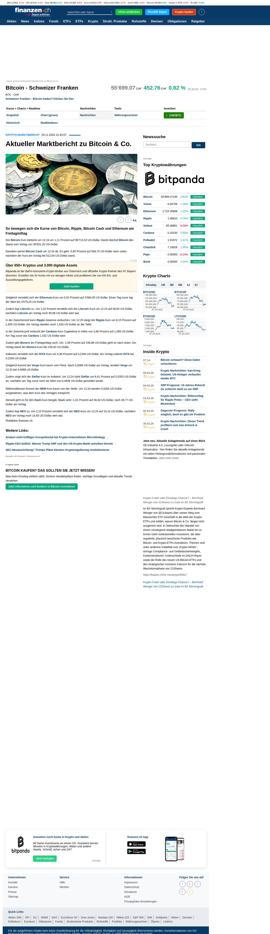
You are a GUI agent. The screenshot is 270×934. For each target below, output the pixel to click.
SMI (9, 3)
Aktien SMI (14, 917)
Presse (12, 892)
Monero (25, 342)
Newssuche (154, 136)
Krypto (93, 21)
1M (163, 284)
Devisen (157, 21)
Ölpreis (155, 921)
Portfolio (117, 921)
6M (180, 284)
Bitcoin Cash (34, 251)
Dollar (172, 3)
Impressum (131, 882)
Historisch (13, 122)
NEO (23, 411)
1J (188, 284)
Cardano (51, 331)
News (25, 21)
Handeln (198, 196)
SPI (28, 3)
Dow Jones (87, 917)
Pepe (146, 254)
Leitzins (167, 921)
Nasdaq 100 (105, 917)
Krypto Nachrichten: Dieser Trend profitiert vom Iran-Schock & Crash (182, 425)
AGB (127, 896)
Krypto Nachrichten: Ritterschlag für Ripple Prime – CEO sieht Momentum (182, 399)
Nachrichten (88, 115)
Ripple (41, 320)
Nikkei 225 (123, 917)
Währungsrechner (126, 115)
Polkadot (149, 240)
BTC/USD (149, 292)
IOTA (42, 354)
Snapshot (12, 115)
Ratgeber (198, 21)
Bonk (146, 261)
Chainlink (149, 247)
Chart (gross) (49, 115)
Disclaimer (130, 892)
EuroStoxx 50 (69, 917)
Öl (191, 3)
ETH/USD (149, 316)
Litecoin (25, 308)
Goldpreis (161, 917)
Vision (147, 204)
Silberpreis (45, 921)
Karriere (13, 887)
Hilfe (62, 882)
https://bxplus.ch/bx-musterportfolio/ (164, 574)
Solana (147, 225)
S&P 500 (138, 917)
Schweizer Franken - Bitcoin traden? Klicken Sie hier (40, 98)
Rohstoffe (139, 21)
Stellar (36, 376)
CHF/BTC (173, 115)
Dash (37, 400)
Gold (130, 3)
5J (196, 284)
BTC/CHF (180, 292)
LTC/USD (180, 316)
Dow (47, 3)
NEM (43, 388)
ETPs (79, 21)
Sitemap (13, 896)
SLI (35, 917)
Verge (35, 365)
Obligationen (177, 21)
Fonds (54, 21)
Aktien (11, 21)
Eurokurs (29, 921)
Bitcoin (150, 3)
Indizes (39, 21)
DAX (66, 3)
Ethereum (45, 297)
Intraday (151, 284)
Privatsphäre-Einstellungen (140, 901)
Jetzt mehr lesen (169, 458)
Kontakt (12, 882)
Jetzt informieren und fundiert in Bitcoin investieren (41, 486)
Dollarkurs (14, 921)
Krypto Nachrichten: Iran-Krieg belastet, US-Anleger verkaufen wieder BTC (181, 374)
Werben (64, 887)
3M (172, 284)
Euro (86, 3)
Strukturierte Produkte (80, 921)
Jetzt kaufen (71, 286)
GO (198, 145)
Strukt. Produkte (115, 21)
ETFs (67, 21)
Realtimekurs (49, 122)
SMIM (44, 917)
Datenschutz (131, 887)
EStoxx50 (108, 3)
